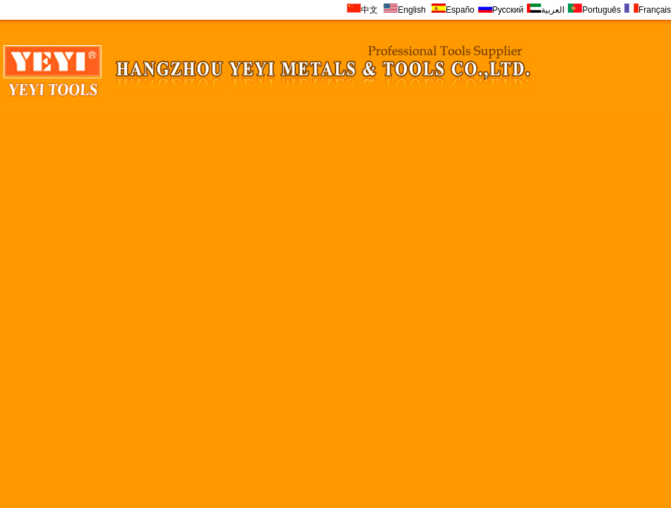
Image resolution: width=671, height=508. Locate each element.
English (406, 10)
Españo (453, 10)
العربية (545, 10)
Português (594, 10)
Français (647, 10)
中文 (362, 10)
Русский (501, 10)
